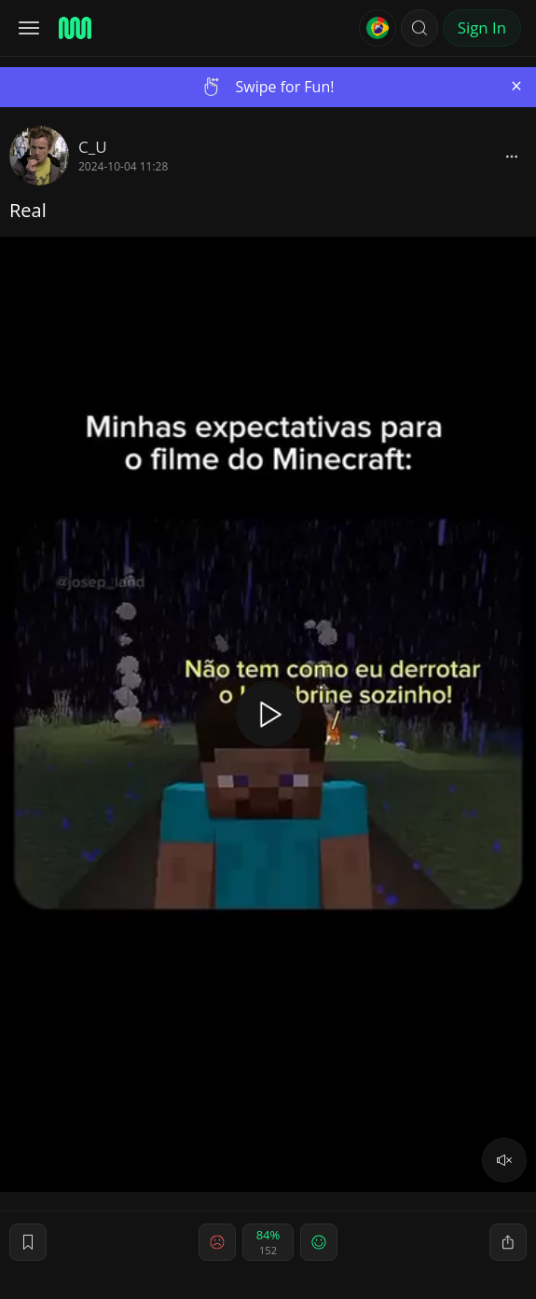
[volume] (504, 1160)
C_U (92, 146)
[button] (419, 28)
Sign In (482, 27)
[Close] (516, 86)
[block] (512, 156)
